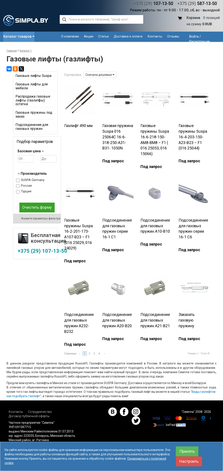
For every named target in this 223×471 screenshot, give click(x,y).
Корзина (193, 18)
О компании (70, 36)
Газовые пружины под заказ (33, 114)
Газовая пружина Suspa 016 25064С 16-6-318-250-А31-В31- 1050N (117, 136)
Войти (194, 36)
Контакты (154, 36)
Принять (187, 451)
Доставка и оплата (128, 36)
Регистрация (199, 41)
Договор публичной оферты (29, 416)
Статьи (103, 36)
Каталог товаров (18, 36)
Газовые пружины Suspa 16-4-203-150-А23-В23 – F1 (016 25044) (193, 136)
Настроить (188, 461)
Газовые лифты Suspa (33, 76)
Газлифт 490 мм (78, 125)
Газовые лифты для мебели (31, 86)
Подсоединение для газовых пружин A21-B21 (155, 320)
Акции (88, 36)
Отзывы (173, 36)
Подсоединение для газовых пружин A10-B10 (155, 226)
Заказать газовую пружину (186, 320)
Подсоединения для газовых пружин (31, 127)
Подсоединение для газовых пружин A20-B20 (117, 320)
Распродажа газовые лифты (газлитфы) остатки (32, 100)
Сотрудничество (40, 411)
